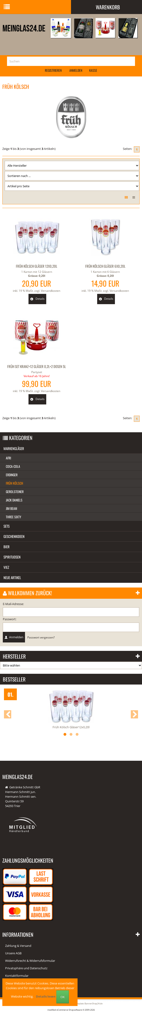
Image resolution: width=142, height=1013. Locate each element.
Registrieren (53, 70)
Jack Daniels (14, 499)
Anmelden (75, 70)
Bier (7, 546)
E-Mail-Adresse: (13, 604)
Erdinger (12, 474)
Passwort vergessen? (41, 637)
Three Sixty (13, 516)
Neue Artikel (12, 577)
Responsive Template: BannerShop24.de (83, 1003)
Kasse (93, 70)
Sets (7, 526)
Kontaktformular (16, 975)
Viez (6, 567)
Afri (8, 457)
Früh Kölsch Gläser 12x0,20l (36, 266)
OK (62, 997)
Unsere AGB (13, 953)
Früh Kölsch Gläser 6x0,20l (105, 266)
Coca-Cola (13, 466)
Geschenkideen (14, 536)
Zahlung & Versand (18, 946)
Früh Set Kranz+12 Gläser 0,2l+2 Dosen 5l (36, 366)
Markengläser (14, 448)
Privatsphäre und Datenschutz (26, 968)
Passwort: (9, 619)
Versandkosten (50, 291)
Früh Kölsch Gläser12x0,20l (71, 727)
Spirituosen (12, 556)
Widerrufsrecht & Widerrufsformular (30, 961)
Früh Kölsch (14, 483)
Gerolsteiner (15, 491)
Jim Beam (11, 508)
